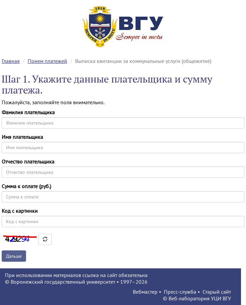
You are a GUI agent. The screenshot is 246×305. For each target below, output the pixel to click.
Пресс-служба (180, 291)
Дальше (14, 256)
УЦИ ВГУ (221, 298)
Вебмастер (145, 291)
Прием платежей (47, 61)
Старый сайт (217, 291)
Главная (11, 61)
